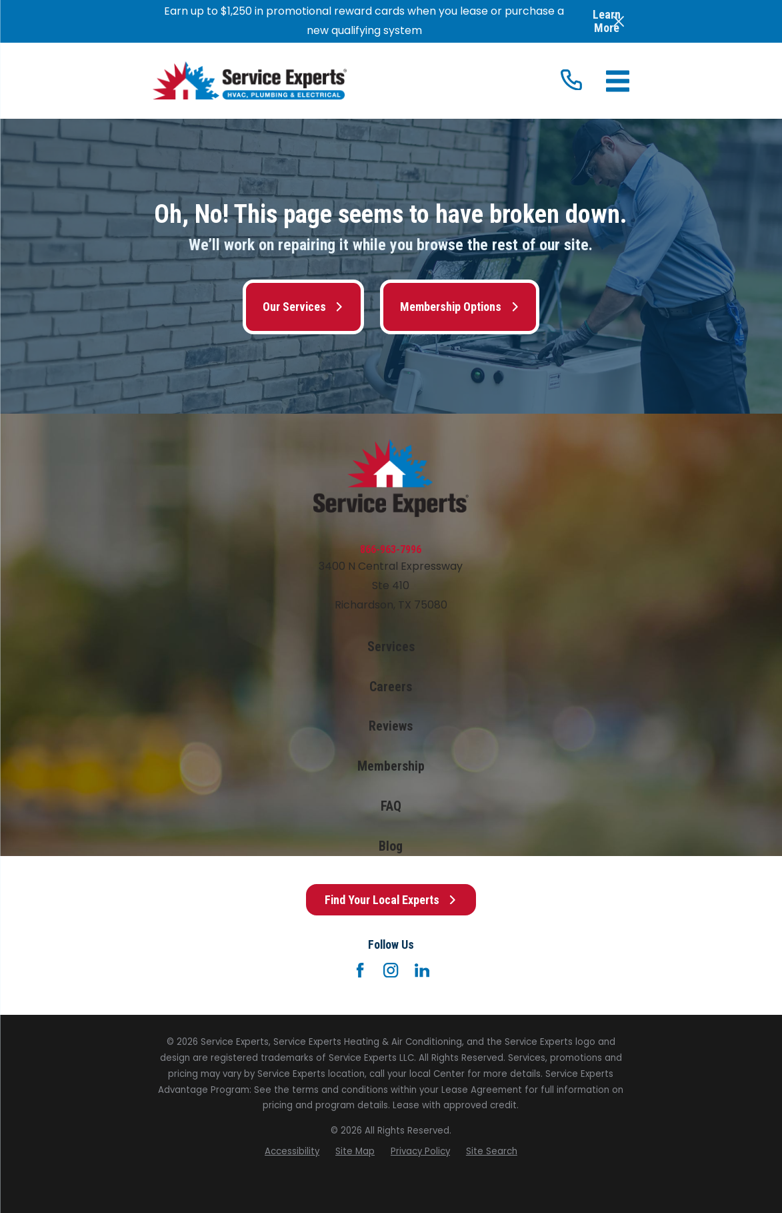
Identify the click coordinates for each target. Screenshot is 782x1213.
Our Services (303, 307)
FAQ (391, 806)
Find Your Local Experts (391, 900)
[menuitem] (292, 1152)
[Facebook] (360, 970)
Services (391, 647)
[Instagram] (390, 970)
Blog (391, 846)
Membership (391, 766)
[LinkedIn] (422, 970)
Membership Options (459, 307)
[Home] (250, 80)
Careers (390, 687)
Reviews (391, 726)
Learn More (607, 21)
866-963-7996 (390, 549)
